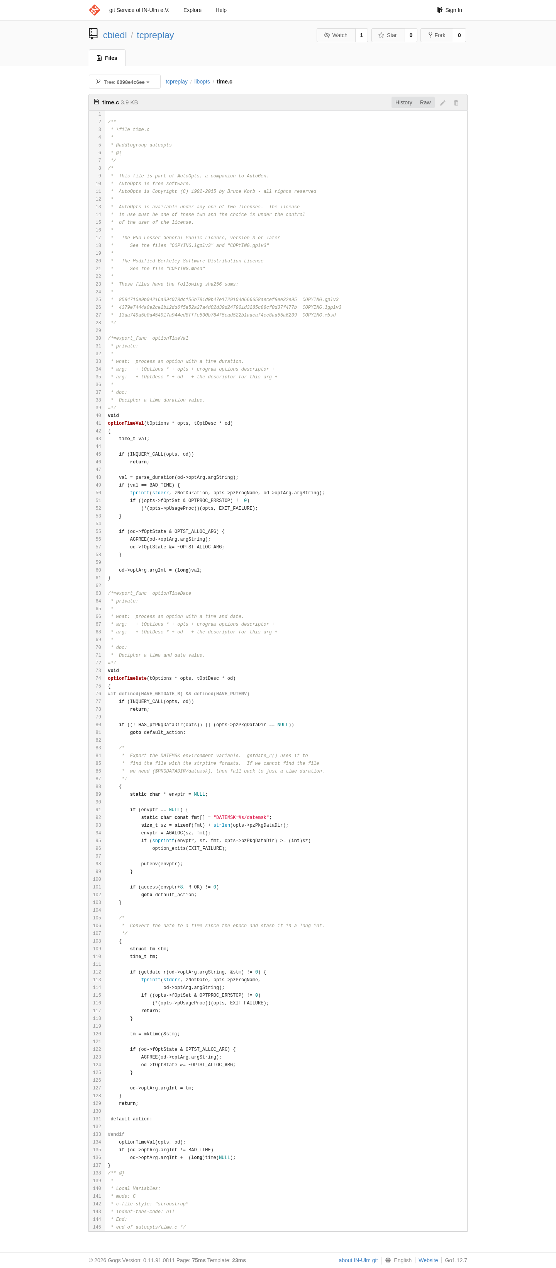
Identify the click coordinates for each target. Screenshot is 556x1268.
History (403, 102)
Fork (437, 35)
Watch (336, 35)
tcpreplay (155, 35)
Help (221, 10)
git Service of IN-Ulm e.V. (139, 10)
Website (428, 1260)
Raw (425, 102)
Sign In (449, 10)
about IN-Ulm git (358, 1260)
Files (107, 58)
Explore (192, 10)
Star (387, 35)
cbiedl (115, 35)
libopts (202, 81)
